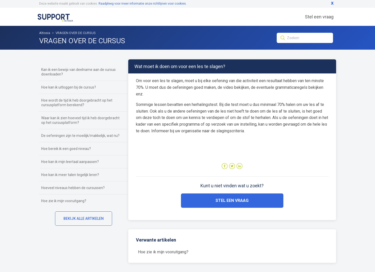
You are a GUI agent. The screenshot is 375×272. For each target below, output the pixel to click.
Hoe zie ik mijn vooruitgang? (63, 201)
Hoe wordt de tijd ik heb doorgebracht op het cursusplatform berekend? (76, 102)
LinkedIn (239, 166)
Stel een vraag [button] (232, 200)
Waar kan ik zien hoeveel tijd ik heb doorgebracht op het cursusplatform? (80, 120)
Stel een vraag (319, 16)
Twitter (232, 166)
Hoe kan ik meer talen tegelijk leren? (70, 175)
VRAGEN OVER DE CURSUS (76, 33)
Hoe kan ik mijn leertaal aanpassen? (70, 162)
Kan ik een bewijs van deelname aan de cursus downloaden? (78, 72)
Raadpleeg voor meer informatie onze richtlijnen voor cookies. (143, 3)
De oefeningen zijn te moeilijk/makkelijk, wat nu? (80, 136)
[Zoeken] (305, 38)
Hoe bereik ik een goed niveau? (66, 149)
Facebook (224, 166)
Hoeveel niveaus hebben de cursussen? (73, 188)
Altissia (44, 33)
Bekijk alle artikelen (83, 218)
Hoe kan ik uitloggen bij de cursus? (68, 87)
